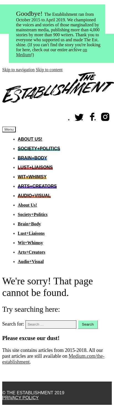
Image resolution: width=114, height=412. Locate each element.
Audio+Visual (34, 195)
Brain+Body (32, 158)
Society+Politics (39, 148)
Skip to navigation (18, 69)
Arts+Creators (37, 186)
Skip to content (49, 69)
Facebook (92, 115)
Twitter (79, 115)
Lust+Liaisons (35, 167)
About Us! (30, 139)
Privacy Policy (20, 397)
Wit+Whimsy (32, 176)
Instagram (105, 115)
